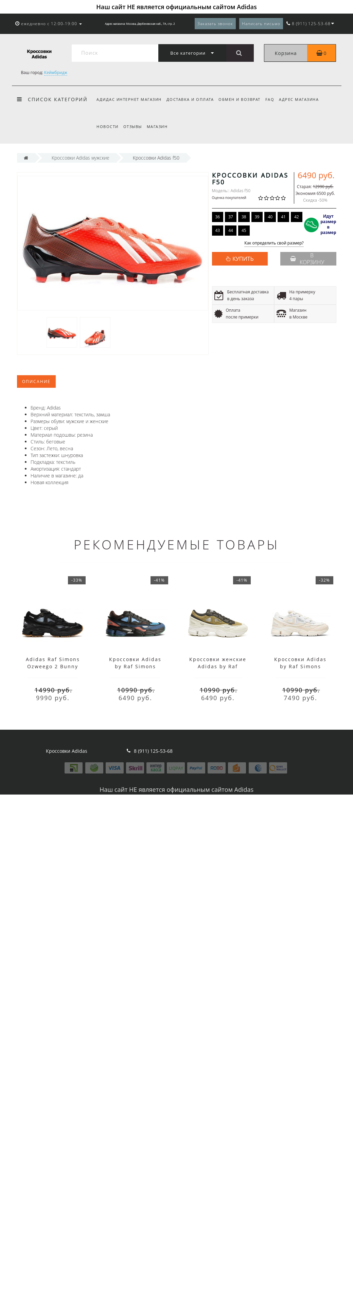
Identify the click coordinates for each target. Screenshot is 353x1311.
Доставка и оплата (191, 99)
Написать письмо (261, 23)
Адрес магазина (303, 99)
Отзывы (133, 126)
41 (283, 217)
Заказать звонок (215, 23)
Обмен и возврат (241, 99)
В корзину (307, 259)
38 (244, 217)
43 (217, 230)
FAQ (273, 99)
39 (257, 217)
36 (217, 217)
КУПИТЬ (242, 258)
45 (244, 230)
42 (296, 217)
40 (270, 217)
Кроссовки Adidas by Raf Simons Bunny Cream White (300, 666)
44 (230, 230)
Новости (107, 126)
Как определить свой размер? (274, 243)
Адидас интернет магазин (129, 99)
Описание (36, 381)
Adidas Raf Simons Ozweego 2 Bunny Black (53, 666)
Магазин (159, 126)
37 (230, 217)
